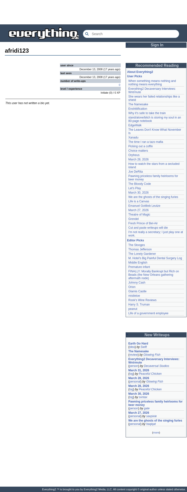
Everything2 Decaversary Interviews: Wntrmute (153, 360)
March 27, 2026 (138, 210)
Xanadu (133, 137)
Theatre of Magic (139, 214)
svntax (143, 397)
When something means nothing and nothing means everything (152, 82)
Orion (131, 287)
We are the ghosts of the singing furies (153, 197)
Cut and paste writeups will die (148, 227)
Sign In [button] (157, 45)
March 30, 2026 (138, 192)
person (133, 366)
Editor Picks (135, 240)
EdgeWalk (134, 125)
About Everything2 (140, 72)
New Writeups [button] (157, 335)
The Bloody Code (139, 184)
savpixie (151, 416)
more (156, 432)
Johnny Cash (136, 282)
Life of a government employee (148, 313)
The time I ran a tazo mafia (145, 142)
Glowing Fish (151, 354)
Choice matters (138, 150)
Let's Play (134, 188)
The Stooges (136, 245)
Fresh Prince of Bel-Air (143, 223)
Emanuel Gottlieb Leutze (144, 205)
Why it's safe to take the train (147, 113)
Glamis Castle (137, 291)
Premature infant (139, 267)
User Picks (134, 76)
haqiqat (151, 424)
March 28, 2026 (138, 159)
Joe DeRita (135, 171)
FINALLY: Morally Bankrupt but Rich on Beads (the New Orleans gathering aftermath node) (153, 275)
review (133, 354)
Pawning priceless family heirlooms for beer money (155, 403)
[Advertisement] (93, 12)
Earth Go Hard (138, 343)
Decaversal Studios (156, 366)
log (131, 373)
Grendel (133, 219)
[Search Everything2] (131, 34)
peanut (132, 309)
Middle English (137, 262)
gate (147, 408)
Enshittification (137, 108)
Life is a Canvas (138, 201)
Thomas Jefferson (140, 249)
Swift (143, 347)
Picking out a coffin (140, 146)
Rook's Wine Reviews (142, 300)
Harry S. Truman (139, 304)
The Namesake (138, 104)
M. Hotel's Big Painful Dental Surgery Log (155, 258)
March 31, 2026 (138, 370)
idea (132, 347)
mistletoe (134, 295)
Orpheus (134, 155)
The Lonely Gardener (142, 254)
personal (134, 381)
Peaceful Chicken (150, 373)
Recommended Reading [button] (157, 65)
